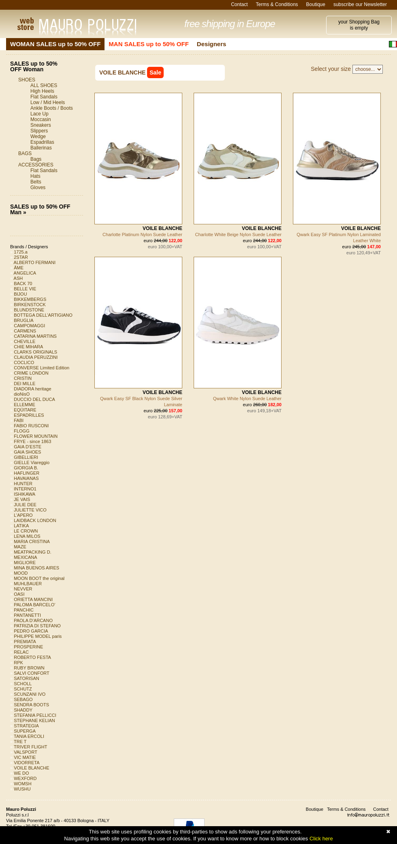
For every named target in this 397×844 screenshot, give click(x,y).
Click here (321, 838)
